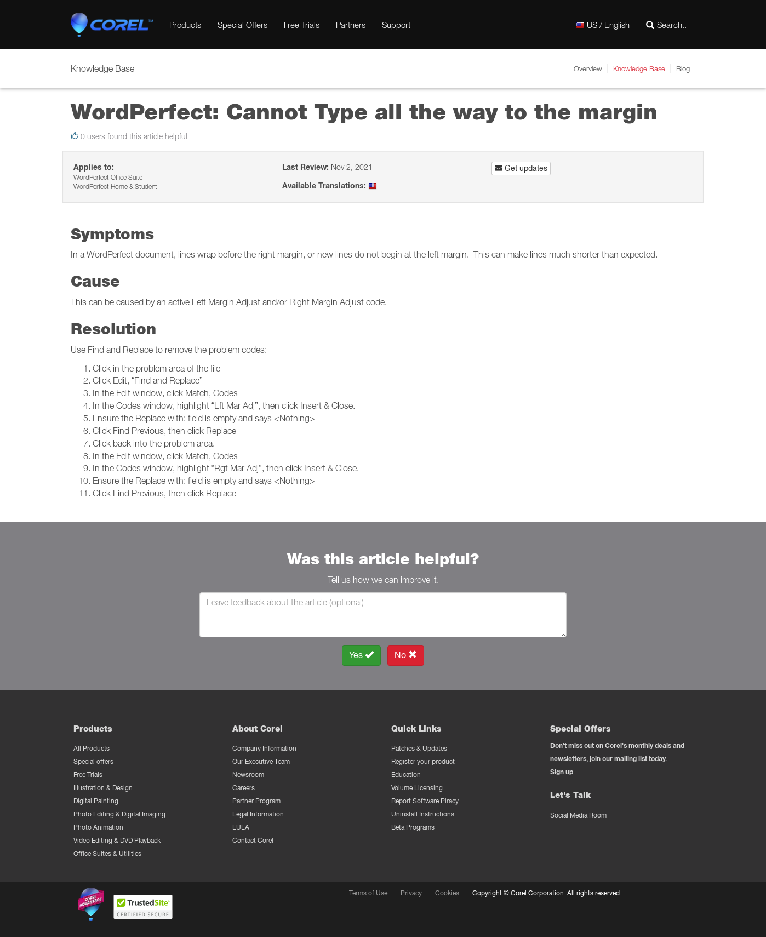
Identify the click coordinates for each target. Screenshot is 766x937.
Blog (683, 68)
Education (406, 774)
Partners (350, 25)
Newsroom (248, 774)
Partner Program (256, 801)
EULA (240, 827)
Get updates (521, 168)
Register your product (423, 761)
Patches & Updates (419, 748)
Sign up (561, 772)
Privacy (411, 893)
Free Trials (301, 25)
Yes (361, 655)
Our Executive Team (261, 761)
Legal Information (258, 814)
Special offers (93, 761)
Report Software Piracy (425, 801)
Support (396, 25)
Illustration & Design (103, 788)
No (406, 655)
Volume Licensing (417, 788)
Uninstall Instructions (422, 814)
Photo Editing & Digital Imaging (119, 814)
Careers (243, 788)
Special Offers (242, 25)
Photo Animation (98, 827)
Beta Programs (413, 827)
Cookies (447, 893)
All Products (91, 748)
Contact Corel (252, 840)
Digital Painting (95, 801)
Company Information (264, 748)
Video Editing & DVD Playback (117, 840)
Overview (588, 68)
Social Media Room (578, 815)
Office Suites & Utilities (107, 853)
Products (185, 25)
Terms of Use (368, 893)
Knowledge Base (639, 68)
